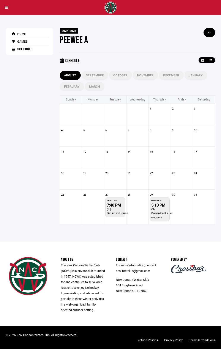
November (145, 75)
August (70, 75)
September (95, 75)
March (94, 86)
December (171, 75)
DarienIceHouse (117, 213)
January (196, 75)
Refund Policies (147, 340)
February (72, 86)
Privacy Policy (173, 340)
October (120, 75)
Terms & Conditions (202, 340)
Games (18, 41)
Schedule (21, 49)
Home (18, 34)
